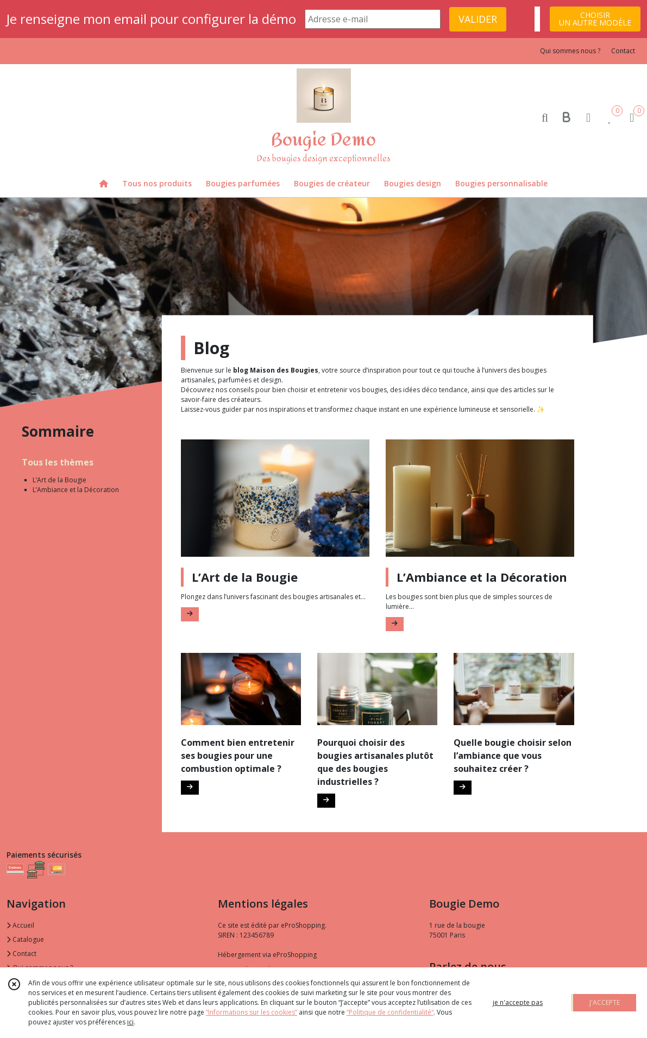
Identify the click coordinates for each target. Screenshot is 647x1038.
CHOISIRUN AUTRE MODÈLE (595, 19)
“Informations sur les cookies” (251, 1012)
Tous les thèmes (57, 462)
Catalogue (25, 939)
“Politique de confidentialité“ (390, 1012)
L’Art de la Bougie (59, 480)
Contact (623, 50)
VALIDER (477, 19)
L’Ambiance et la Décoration (76, 489)
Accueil (20, 925)
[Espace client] (588, 117)
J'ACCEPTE (604, 1002)
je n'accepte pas (518, 1002)
